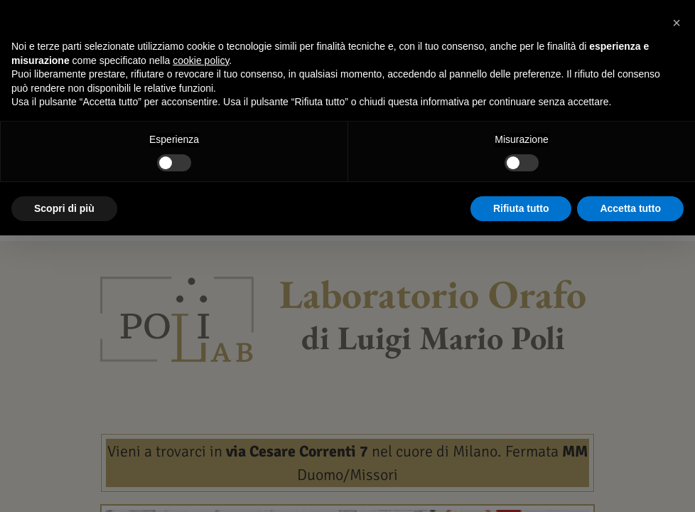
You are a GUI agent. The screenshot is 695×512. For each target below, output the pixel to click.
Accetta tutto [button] (630, 208)
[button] (676, 22)
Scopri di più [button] (64, 208)
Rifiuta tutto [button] (521, 208)
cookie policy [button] (201, 60)
